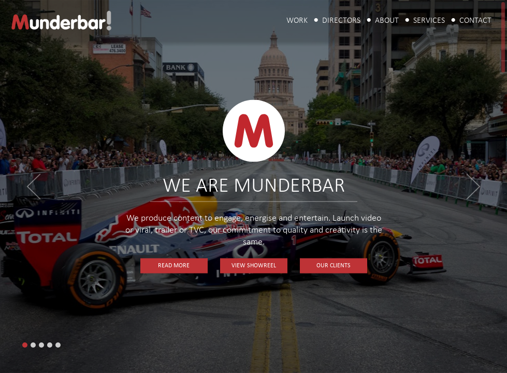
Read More (174, 266)
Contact (475, 21)
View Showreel (253, 266)
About (387, 21)
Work (297, 21)
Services (429, 21)
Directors (341, 21)
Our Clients (333, 266)
